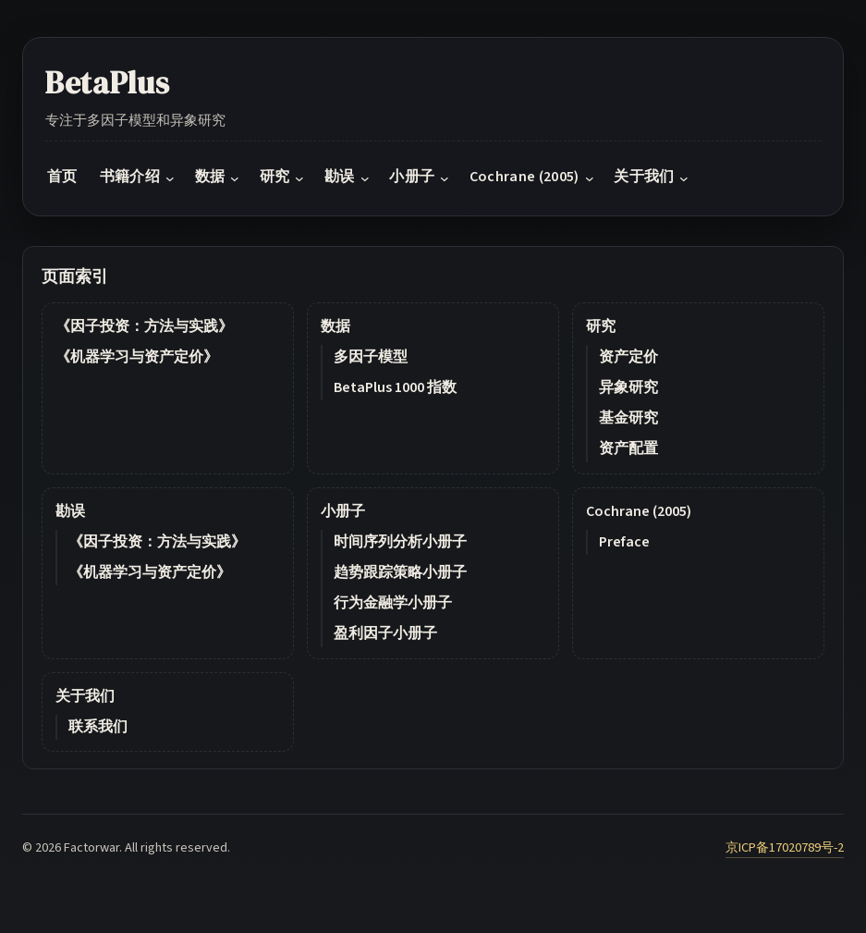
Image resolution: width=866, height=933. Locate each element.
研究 (601, 326)
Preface (624, 542)
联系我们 (98, 727)
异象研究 (628, 387)
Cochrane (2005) (638, 511)
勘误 (70, 511)
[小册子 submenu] (444, 177)
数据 (335, 326)
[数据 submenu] (234, 177)
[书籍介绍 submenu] (170, 177)
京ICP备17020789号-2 (785, 847)
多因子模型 (371, 357)
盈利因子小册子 (385, 633)
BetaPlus (107, 82)
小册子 (343, 511)
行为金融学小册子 (393, 603)
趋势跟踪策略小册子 (400, 572)
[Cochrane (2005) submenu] (589, 177)
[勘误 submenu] (365, 177)
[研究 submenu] (299, 177)
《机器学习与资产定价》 (136, 357)
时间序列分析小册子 (400, 542)
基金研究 (628, 418)
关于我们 (85, 696)
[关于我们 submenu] (684, 177)
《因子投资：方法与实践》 (144, 326)
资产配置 (628, 448)
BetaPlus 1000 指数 (395, 387)
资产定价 (628, 357)
